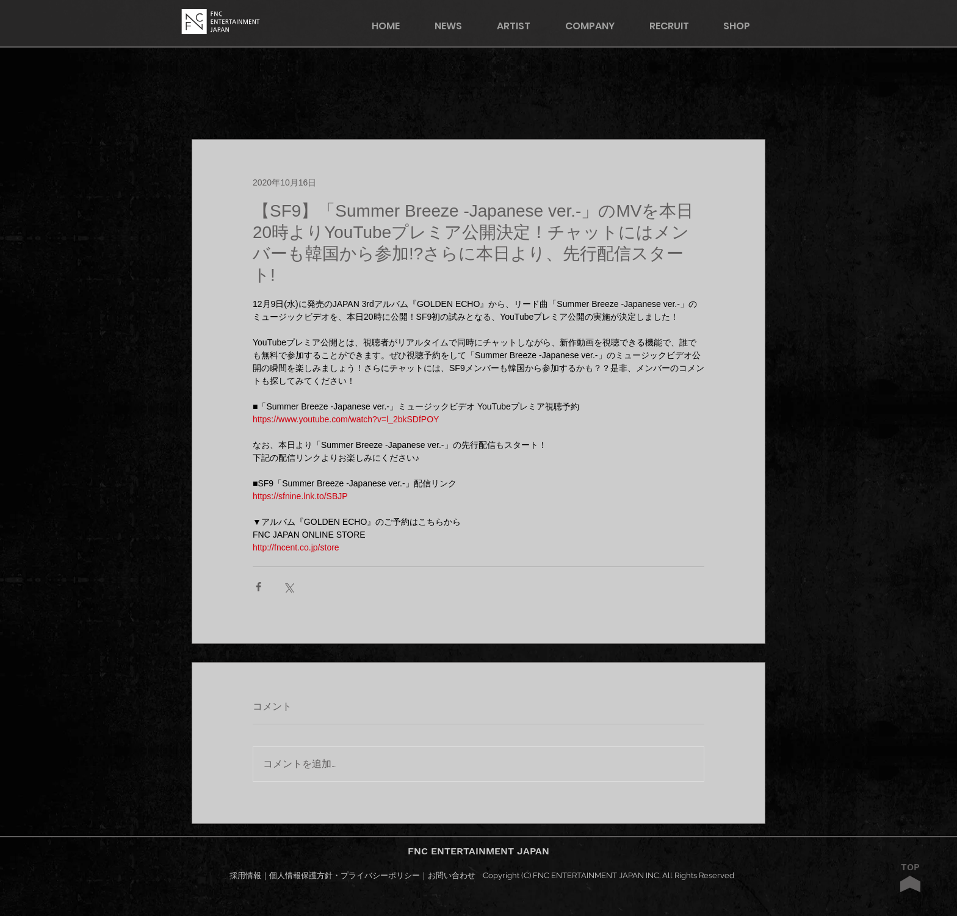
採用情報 (245, 875)
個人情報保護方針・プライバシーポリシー (344, 875)
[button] (744, 26)
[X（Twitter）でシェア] (288, 587)
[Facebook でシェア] (258, 587)
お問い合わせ (451, 875)
